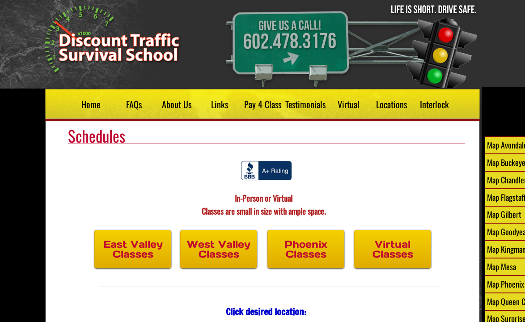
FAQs (134, 104)
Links (219, 104)
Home (90, 104)
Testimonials (305, 104)
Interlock (434, 104)
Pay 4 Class (262, 104)
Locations (391, 104)
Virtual (349, 104)
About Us (176, 104)
